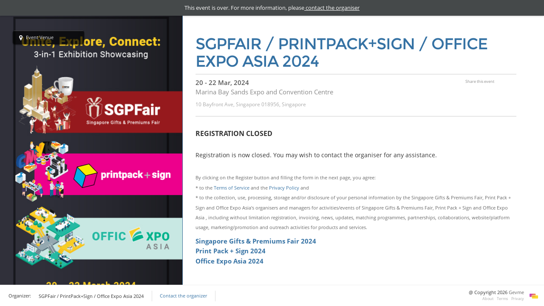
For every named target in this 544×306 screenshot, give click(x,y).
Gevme (516, 292)
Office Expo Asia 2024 (230, 261)
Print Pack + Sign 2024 (231, 250)
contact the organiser (332, 7)
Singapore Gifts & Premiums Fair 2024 (257, 241)
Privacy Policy (284, 187)
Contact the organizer (183, 296)
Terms (502, 298)
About (487, 298)
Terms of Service (231, 187)
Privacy (517, 298)
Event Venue (36, 37)
